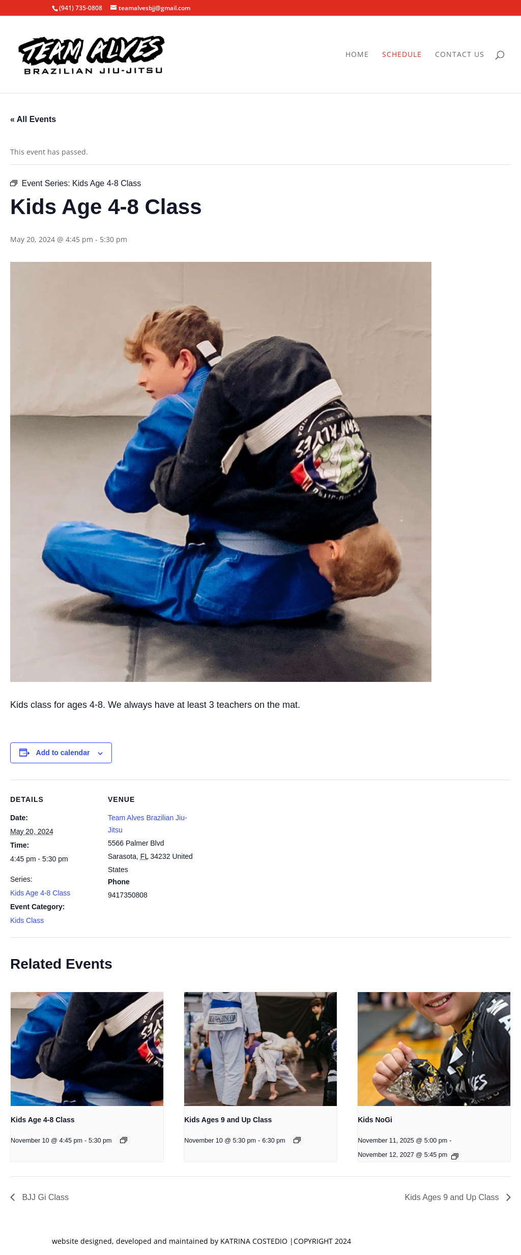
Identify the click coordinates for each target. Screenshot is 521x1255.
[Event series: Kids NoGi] (454, 1156)
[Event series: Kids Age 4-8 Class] (123, 1140)
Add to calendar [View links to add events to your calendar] (63, 753)
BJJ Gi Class (44, 1197)
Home (357, 55)
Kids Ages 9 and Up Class (228, 1120)
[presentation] (87, 1049)
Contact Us (459, 55)
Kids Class (27, 920)
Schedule (402, 55)
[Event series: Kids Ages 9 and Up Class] (297, 1140)
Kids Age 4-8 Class (40, 893)
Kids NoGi (375, 1120)
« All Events (33, 119)
